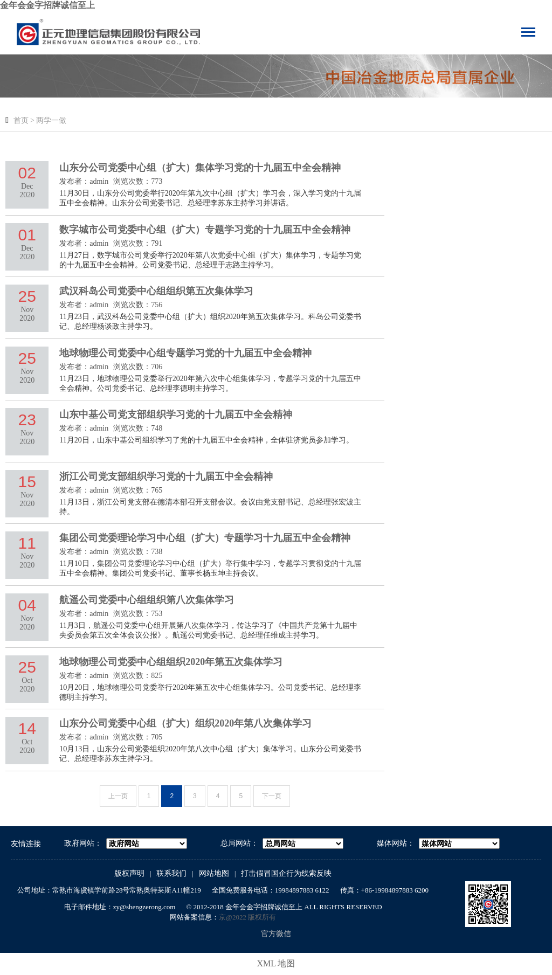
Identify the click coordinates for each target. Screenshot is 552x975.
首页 (21, 120)
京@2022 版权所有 (247, 917)
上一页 (118, 796)
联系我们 (171, 873)
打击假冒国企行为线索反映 (286, 873)
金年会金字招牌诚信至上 (47, 5)
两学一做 (51, 120)
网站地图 (214, 873)
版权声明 (129, 873)
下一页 (271, 796)
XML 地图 (276, 963)
